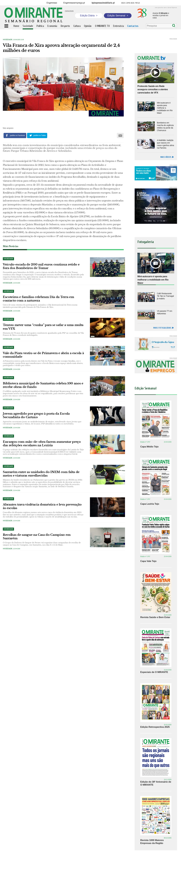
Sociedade (7, 40)
